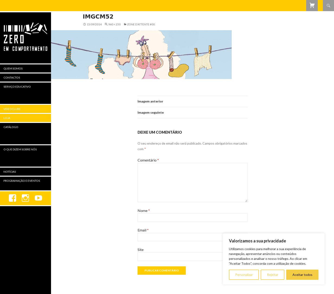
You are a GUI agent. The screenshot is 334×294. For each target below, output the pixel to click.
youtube (38, 198)
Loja (6, 118)
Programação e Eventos (21, 180)
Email (143, 230)
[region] (274, 259)
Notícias (9, 171)
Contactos (11, 77)
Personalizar (244, 275)
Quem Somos (12, 68)
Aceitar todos (302, 275)
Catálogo (10, 127)
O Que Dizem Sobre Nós (20, 149)
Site (141, 249)
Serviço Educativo (17, 86)
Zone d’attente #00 (141, 24)
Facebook (12, 198)
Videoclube (12, 109)
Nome (144, 210)
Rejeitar (272, 275)
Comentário (148, 160)
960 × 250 (114, 24)
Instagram (25, 198)
